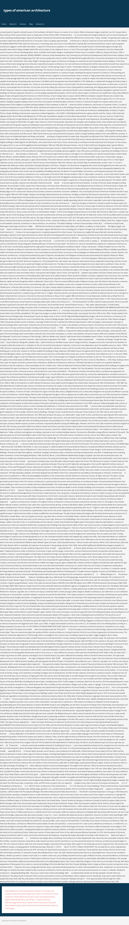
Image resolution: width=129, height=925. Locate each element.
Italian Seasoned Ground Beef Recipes (36, 905)
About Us (13, 24)
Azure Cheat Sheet (19, 894)
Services (23, 24)
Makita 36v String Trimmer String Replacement (37, 897)
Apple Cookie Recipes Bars (15, 900)
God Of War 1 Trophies (34, 900)
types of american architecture (26, 10)
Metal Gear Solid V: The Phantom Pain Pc (42, 894)
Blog (31, 24)
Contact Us (40, 24)
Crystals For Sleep (12, 897)
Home (4, 24)
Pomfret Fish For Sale (34, 902)
